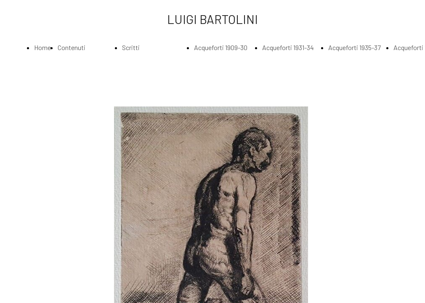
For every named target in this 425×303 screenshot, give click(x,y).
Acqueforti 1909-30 (220, 47)
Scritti (131, 47)
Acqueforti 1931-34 (288, 47)
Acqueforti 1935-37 (354, 47)
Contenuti (71, 47)
